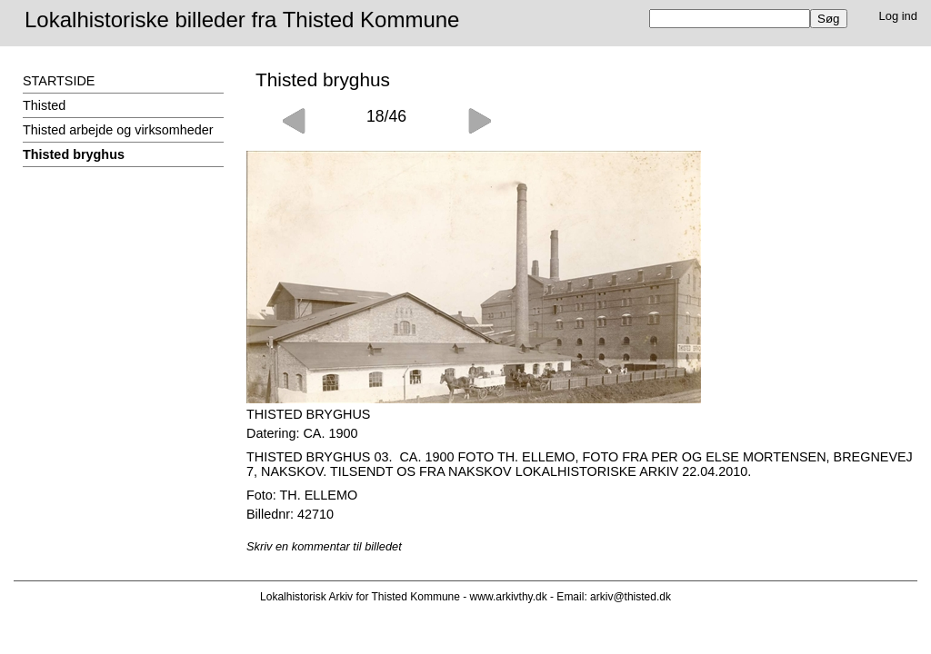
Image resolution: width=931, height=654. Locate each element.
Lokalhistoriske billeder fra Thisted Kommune (242, 19)
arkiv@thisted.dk (630, 596)
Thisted (44, 105)
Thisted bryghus (74, 154)
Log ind (898, 16)
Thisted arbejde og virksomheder (118, 130)
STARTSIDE (59, 81)
